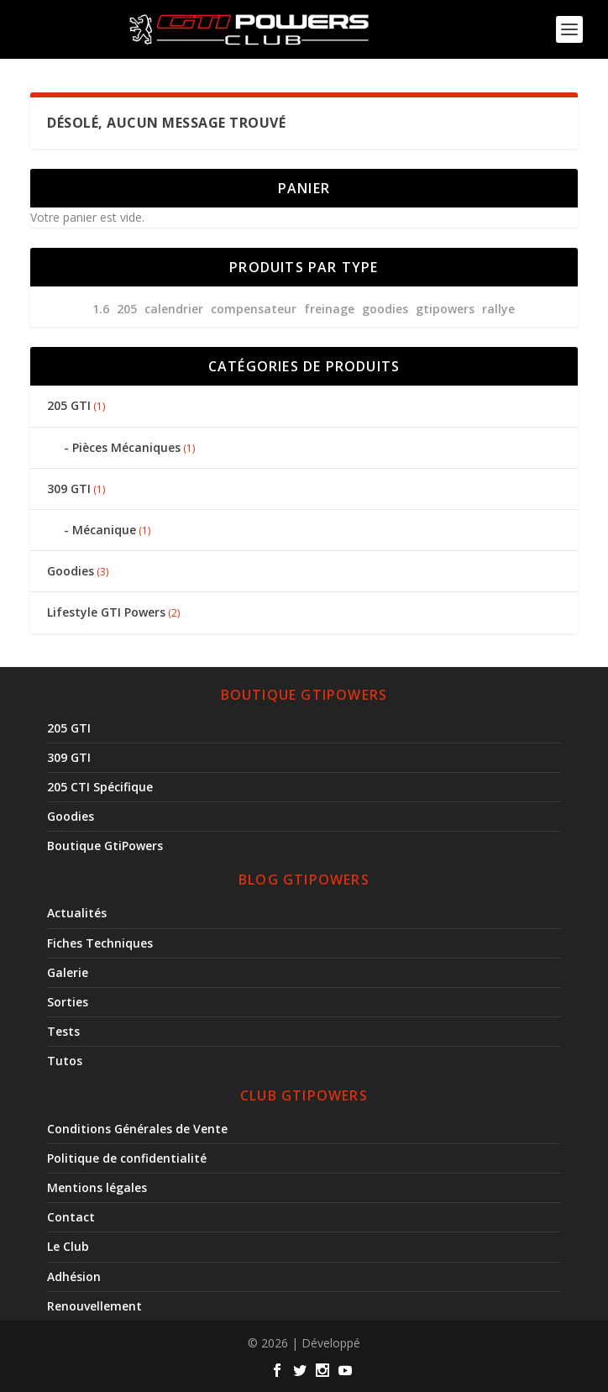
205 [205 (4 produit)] (127, 309)
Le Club (68, 1246)
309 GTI (69, 488)
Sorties (67, 1002)
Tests (63, 1031)
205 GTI (69, 405)
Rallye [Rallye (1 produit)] (498, 309)
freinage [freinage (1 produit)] (329, 309)
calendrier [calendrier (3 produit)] (173, 309)
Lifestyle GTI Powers (106, 612)
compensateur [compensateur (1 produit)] (253, 309)
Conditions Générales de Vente (137, 1129)
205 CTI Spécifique (100, 787)
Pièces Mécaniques (126, 447)
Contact (71, 1217)
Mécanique (104, 530)
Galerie (67, 972)
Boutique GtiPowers (105, 846)
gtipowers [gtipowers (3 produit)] (445, 309)
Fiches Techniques (100, 943)
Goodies (70, 571)
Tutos (64, 1061)
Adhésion (74, 1276)
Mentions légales (97, 1187)
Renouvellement (94, 1306)
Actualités (77, 913)
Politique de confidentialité (127, 1158)
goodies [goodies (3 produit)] (385, 309)
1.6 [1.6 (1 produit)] (100, 309)
